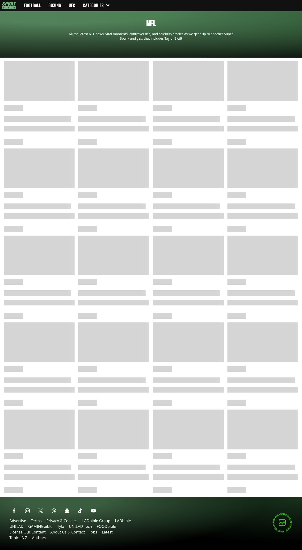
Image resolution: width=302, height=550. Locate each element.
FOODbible (106, 526)
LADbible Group (96, 520)
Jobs (93, 532)
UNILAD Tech (80, 526)
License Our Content (27, 532)
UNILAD (16, 526)
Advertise (17, 520)
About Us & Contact (67, 532)
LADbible (123, 520)
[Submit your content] (282, 532)
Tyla (60, 526)
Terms (36, 520)
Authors (39, 537)
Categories (96, 5)
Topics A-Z (18, 537)
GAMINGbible (40, 526)
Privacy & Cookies (61, 520)
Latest (107, 532)
